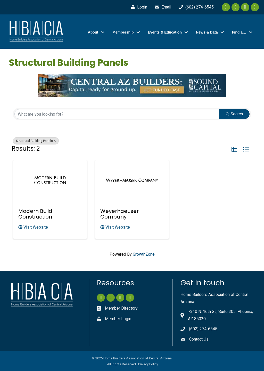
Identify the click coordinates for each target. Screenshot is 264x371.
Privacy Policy (148, 364)
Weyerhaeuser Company (119, 213)
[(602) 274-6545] (195, 7)
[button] (234, 149)
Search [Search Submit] (234, 113)
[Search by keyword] (116, 114)
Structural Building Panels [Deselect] (36, 141)
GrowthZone (144, 254)
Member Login (118, 318)
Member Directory (121, 308)
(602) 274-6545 (203, 328)
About (93, 32)
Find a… (239, 32)
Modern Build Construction (35, 213)
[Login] (138, 7)
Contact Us (199, 339)
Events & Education (165, 32)
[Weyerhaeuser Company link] (132, 180)
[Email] (161, 7)
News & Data (207, 32)
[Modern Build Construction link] (50, 180)
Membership (123, 32)
